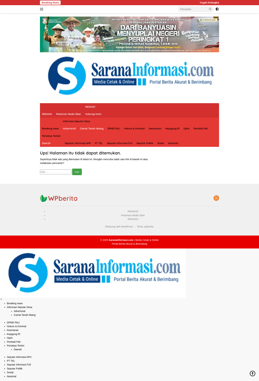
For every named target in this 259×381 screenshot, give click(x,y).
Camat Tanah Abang (91, 128)
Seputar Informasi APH (78, 143)
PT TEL (99, 143)
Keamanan (155, 128)
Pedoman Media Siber (68, 114)
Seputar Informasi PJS (119, 143)
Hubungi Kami (93, 114)
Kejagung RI (172, 128)
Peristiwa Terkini (51, 136)
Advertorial (69, 128)
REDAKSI (47, 114)
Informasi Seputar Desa (76, 121)
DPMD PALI (114, 128)
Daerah (46, 143)
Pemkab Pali (201, 128)
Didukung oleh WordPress (119, 226)
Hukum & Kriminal (134, 128)
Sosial (160, 143)
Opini (186, 128)
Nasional (173, 143)
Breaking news (50, 128)
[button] (210, 9)
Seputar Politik (144, 143)
